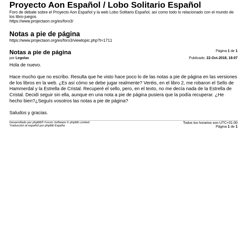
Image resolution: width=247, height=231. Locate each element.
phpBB (36, 122)
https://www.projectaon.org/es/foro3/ (41, 21)
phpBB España (55, 125)
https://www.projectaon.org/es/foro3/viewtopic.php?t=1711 (60, 40)
